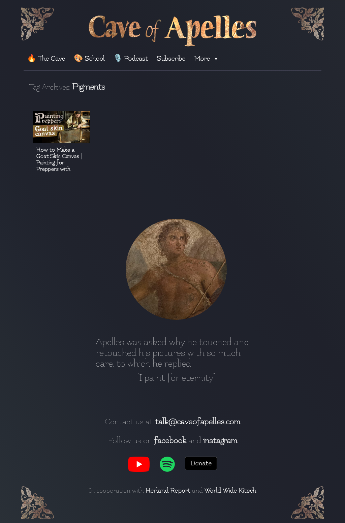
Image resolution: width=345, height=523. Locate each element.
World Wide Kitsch (230, 490)
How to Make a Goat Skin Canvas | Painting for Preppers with (59, 159)
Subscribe (171, 58)
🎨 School (89, 58)
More (206, 58)
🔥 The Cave (46, 58)
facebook (170, 440)
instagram (220, 440)
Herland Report (168, 490)
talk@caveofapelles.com (197, 421)
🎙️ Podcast (130, 58)
